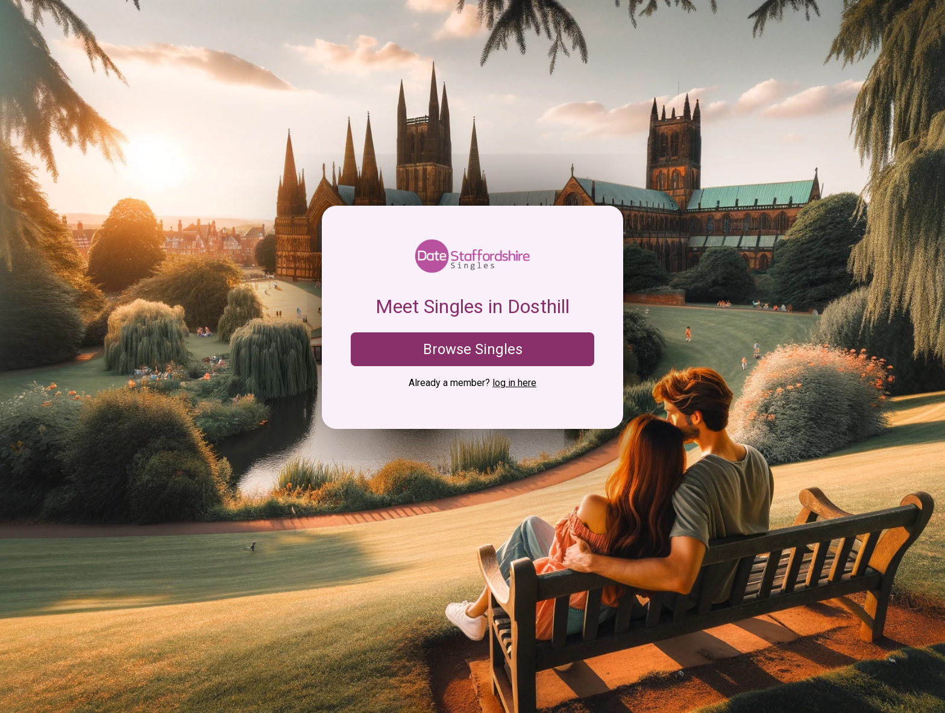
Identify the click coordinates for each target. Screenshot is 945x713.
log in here (514, 382)
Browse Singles (473, 349)
